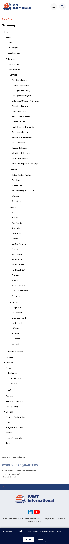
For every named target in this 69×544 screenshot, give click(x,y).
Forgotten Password (15, 427)
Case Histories (14, 69)
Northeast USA (18, 270)
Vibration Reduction (21, 153)
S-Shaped (16, 338)
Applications (13, 64)
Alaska (15, 217)
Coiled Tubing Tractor (21, 175)
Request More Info (14, 438)
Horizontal (17, 323)
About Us (12, 42)
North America (18, 259)
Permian (15, 275)
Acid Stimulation (19, 80)
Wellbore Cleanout (20, 158)
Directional (17, 312)
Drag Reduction (19, 111)
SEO (10, 390)
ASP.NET (13, 383)
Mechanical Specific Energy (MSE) (26, 163)
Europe (15, 249)
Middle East (17, 254)
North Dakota (18, 264)
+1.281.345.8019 (9, 477)
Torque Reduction (19, 147)
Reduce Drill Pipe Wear (22, 137)
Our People (13, 47)
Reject (40, 539)
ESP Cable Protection (21, 116)
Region (13, 207)
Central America (19, 243)
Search (9, 432)
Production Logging (21, 132)
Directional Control (20, 106)
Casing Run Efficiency (21, 90)
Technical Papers (15, 351)
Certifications (14, 53)
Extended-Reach (19, 318)
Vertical (15, 344)
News (8, 368)
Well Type (14, 302)
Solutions (10, 59)
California (16, 233)
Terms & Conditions (14, 401)
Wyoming (16, 296)
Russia (15, 280)
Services (13, 74)
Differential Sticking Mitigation (25, 101)
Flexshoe (16, 180)
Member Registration (15, 417)
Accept (29, 539)
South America (18, 285)
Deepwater (17, 307)
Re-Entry (16, 333)
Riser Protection (19, 142)
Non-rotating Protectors (23, 190)
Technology (13, 373)
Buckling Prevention (21, 85)
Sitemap (9, 411)
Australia (16, 228)
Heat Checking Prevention (23, 127)
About (8, 37)
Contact (9, 396)
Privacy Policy (12, 406)
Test (8, 443)
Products (10, 357)
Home (6, 32)
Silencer (15, 195)
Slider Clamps (18, 201)
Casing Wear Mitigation (22, 95)
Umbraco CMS (16, 378)
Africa (14, 212)
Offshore (15, 328)
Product (13, 169)
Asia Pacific (17, 223)
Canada (15, 238)
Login (8, 422)
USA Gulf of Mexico (20, 290)
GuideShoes (17, 185)
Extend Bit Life (18, 121)
